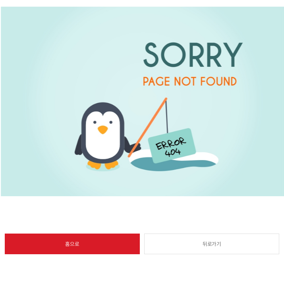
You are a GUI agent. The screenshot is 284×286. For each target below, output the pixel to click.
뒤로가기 (212, 244)
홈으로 (72, 244)
